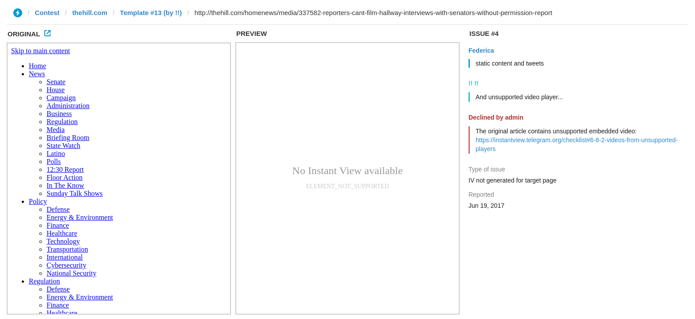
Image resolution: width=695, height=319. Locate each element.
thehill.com (89, 12)
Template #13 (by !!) (151, 12)
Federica (481, 50)
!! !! (474, 83)
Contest (47, 12)
